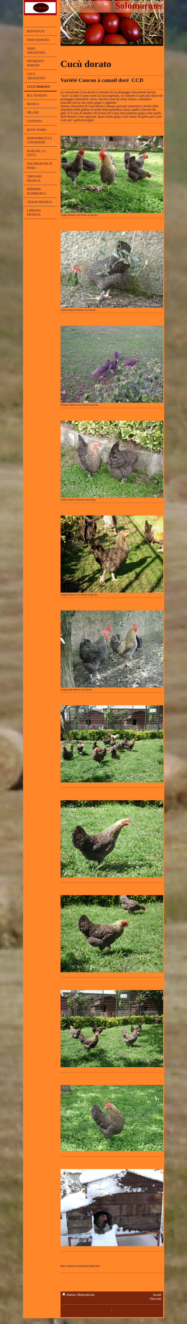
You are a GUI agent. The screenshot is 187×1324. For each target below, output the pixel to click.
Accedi (157, 1294)
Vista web (155, 1298)
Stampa (69, 1294)
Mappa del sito (86, 1294)
